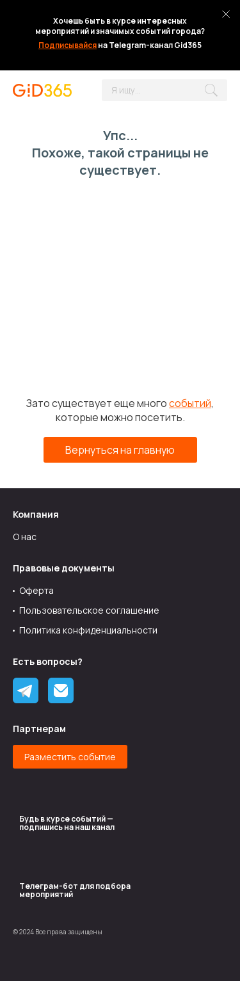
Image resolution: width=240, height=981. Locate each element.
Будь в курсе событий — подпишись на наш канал (67, 823)
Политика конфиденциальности (88, 630)
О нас (24, 536)
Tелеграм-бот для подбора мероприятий (75, 890)
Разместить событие (70, 757)
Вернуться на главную (120, 450)
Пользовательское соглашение (89, 610)
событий (190, 403)
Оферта (36, 590)
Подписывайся (67, 45)
